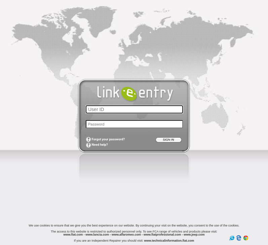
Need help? (97, 144)
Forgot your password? (105, 139)
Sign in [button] (168, 139)
